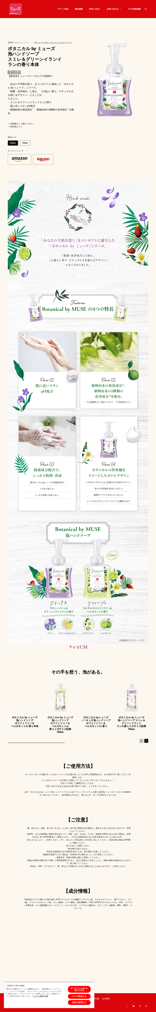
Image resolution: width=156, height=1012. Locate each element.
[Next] (146, 741)
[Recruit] (95, 998)
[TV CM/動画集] (134, 9)
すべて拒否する (79, 996)
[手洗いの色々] (95, 9)
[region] (49, 995)
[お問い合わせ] (112, 9)
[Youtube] (134, 1006)
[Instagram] (146, 1006)
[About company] (106, 998)
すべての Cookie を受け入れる (79, 989)
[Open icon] (145, 9)
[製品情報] (79, 9)
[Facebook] (140, 1006)
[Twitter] (127, 1006)
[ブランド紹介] (63, 9)
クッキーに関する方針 (40, 996)
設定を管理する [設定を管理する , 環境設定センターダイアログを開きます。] (79, 1002)
